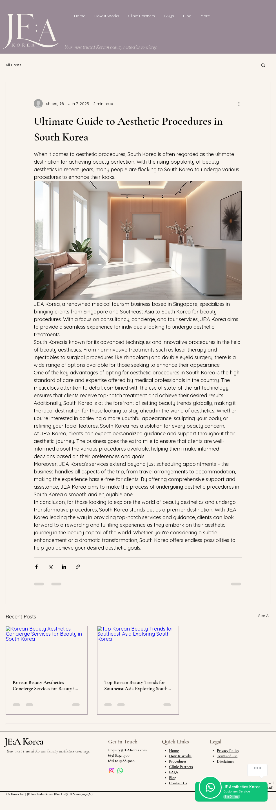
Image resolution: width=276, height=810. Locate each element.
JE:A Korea (24, 741)
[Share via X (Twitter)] (50, 566)
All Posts (13, 64)
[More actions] (238, 103)
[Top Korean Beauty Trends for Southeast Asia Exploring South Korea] (138, 649)
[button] (263, 65)
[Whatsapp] (120, 770)
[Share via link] (78, 566)
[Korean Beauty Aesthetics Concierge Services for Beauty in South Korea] (46, 649)
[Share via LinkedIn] (64, 566)
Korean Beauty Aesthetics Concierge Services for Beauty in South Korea (45, 685)
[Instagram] (111, 770)
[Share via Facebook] (36, 566)
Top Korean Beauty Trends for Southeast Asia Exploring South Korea (136, 685)
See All (264, 615)
